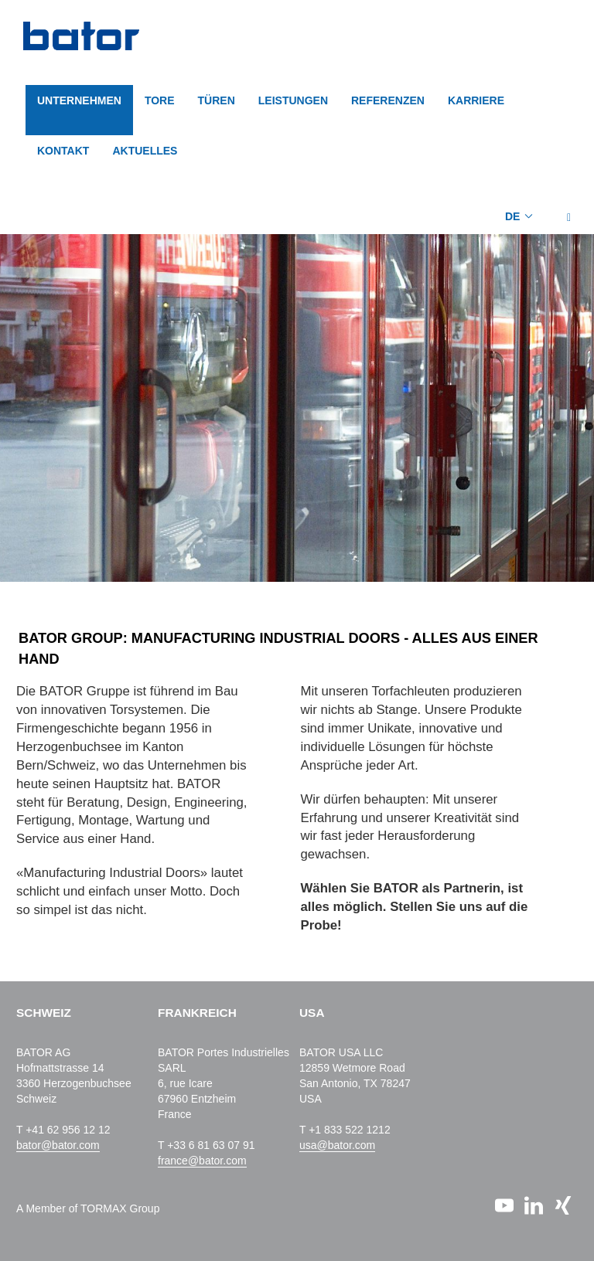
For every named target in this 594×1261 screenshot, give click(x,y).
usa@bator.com (337, 1145)
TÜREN (216, 100)
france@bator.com (202, 1160)
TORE (160, 100)
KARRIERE (476, 100)
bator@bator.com (58, 1145)
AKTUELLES (144, 150)
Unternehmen (79, 100)
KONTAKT (63, 150)
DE (512, 216)
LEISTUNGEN (293, 100)
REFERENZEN (388, 100)
